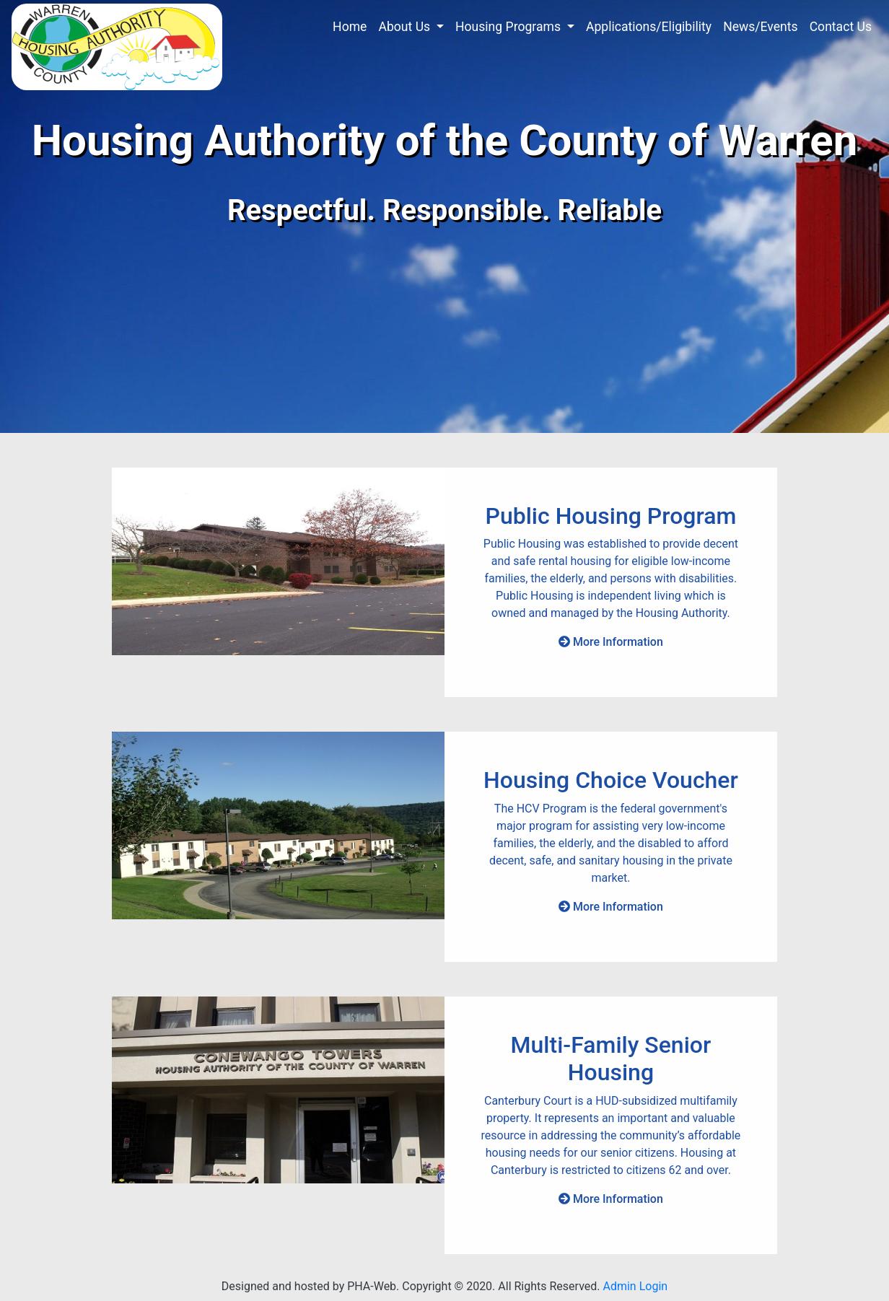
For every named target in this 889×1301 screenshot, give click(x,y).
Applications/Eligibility (648, 26)
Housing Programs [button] (509, 26)
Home (350, 26)
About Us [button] (405, 26)
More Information (611, 642)
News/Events (760, 26)
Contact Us (841, 26)
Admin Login (635, 1286)
